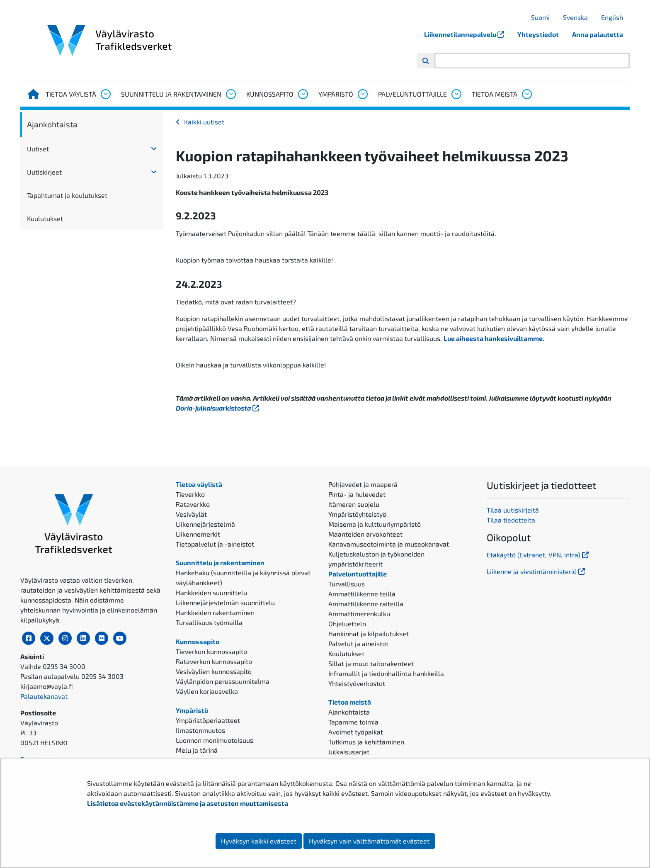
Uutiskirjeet (44, 172)
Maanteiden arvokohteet (365, 534)
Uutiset (38, 149)
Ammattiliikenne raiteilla (365, 604)
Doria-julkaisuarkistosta (218, 408)
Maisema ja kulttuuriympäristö (374, 524)
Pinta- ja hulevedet (357, 494)
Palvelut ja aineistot (358, 643)
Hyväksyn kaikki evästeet (258, 841)
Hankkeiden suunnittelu (211, 592)
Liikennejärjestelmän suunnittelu (225, 602)
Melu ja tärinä (197, 750)
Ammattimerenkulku (359, 614)
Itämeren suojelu (353, 504)
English (615, 17)
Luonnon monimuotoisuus (214, 740)
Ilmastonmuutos (200, 730)
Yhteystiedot (538, 34)
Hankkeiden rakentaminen (215, 612)
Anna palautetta (597, 34)
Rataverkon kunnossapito (214, 661)
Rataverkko (193, 504)
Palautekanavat (44, 696)
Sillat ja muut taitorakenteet (371, 663)
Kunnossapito (269, 94)
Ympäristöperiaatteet (208, 720)
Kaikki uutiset (204, 122)
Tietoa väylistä (71, 94)
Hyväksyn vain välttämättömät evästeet (369, 841)
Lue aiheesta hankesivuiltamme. (494, 338)
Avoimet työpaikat (355, 732)
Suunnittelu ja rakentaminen (171, 94)
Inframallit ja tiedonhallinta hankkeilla (386, 673)
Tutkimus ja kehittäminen (366, 742)
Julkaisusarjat (348, 752)
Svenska (578, 17)
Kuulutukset (45, 218)
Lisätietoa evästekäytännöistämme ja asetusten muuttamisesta (187, 803)
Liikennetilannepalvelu (467, 34)
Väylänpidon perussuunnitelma (222, 681)
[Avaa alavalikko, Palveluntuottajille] (456, 94)
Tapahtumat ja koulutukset (67, 195)
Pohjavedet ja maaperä (363, 484)
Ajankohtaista (52, 124)
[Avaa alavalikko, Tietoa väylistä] (105, 94)
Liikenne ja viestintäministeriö (537, 571)
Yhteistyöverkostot (356, 683)
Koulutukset (346, 653)
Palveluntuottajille (412, 94)
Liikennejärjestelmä (205, 524)
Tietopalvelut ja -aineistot (215, 544)
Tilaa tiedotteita (511, 520)
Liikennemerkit (198, 534)
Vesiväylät (191, 514)
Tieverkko (190, 494)
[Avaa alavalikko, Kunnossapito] (302, 94)
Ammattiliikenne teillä (361, 594)
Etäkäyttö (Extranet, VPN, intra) (538, 555)
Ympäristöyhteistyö (357, 514)
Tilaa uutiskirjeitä (513, 510)
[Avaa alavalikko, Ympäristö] (362, 94)
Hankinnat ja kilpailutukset (368, 633)
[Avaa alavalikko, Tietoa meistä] (526, 94)
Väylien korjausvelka (207, 691)
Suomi (543, 17)
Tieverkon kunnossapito (211, 651)
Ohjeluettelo (347, 623)
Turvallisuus (346, 584)
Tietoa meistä (494, 94)
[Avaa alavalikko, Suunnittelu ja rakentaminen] (230, 94)
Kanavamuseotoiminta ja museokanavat (388, 544)
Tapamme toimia (353, 722)
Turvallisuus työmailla (209, 622)
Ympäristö (335, 94)
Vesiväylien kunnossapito (214, 671)
